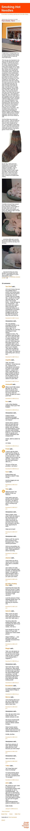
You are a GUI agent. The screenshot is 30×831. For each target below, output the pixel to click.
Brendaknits (9, 685)
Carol (7, 471)
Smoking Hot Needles (11, 8)
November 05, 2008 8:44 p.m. (12, 694)
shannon (8, 558)
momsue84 (9, 384)
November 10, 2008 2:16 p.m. (12, 780)
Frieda (7, 449)
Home (10, 814)
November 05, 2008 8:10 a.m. (12, 398)
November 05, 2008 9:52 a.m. (12, 468)
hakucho (8, 611)
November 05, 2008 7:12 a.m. (12, 318)
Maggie (8, 648)
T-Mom (8, 765)
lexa (7, 401)
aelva (7, 783)
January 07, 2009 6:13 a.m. (12, 808)
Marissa (8, 697)
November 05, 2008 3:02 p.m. (12, 661)
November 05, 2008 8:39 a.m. (12, 410)
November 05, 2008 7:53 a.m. (12, 381)
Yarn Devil (9, 286)
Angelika (8, 360)
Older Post (17, 814)
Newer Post (4, 814)
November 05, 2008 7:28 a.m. (12, 357)
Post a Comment (5, 811)
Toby (7, 489)
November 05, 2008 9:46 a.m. (12, 446)
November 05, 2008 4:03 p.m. (12, 682)
